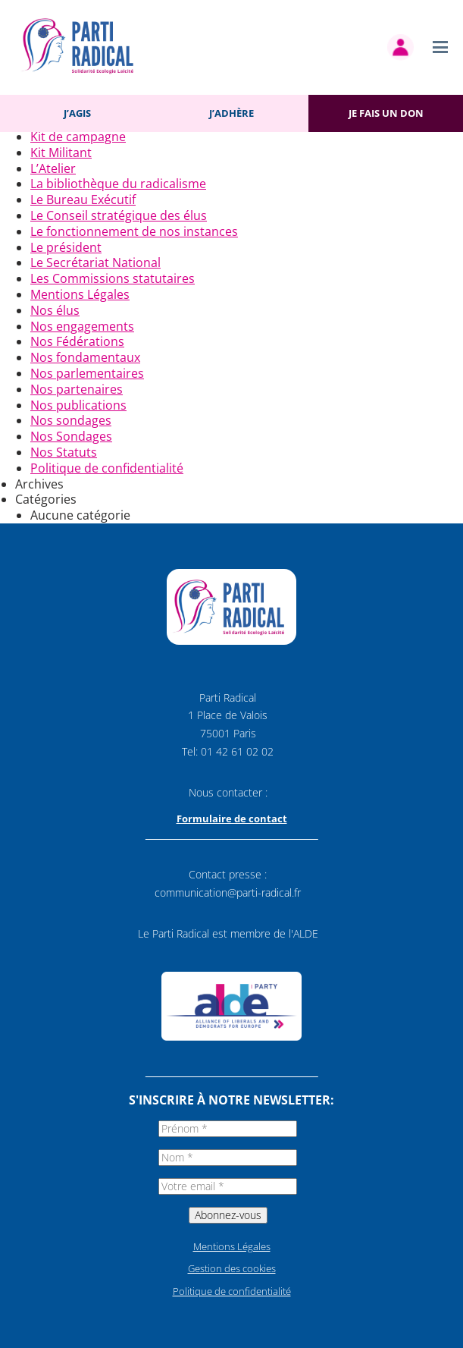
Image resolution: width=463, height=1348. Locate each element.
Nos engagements (82, 326)
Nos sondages (70, 420)
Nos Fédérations (77, 341)
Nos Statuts (63, 452)
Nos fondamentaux (85, 357)
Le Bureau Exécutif (83, 199)
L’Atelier (53, 168)
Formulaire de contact (232, 818)
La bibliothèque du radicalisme (118, 183)
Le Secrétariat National (95, 262)
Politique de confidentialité (106, 468)
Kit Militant (61, 152)
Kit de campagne (78, 136)
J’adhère (231, 113)
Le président (66, 247)
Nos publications (78, 405)
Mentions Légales (80, 294)
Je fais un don (386, 113)
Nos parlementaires (87, 373)
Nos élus (55, 310)
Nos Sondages (71, 436)
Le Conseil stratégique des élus (118, 215)
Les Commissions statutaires (112, 278)
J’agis (77, 113)
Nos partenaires (76, 389)
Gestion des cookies (232, 1268)
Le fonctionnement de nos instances (134, 231)
